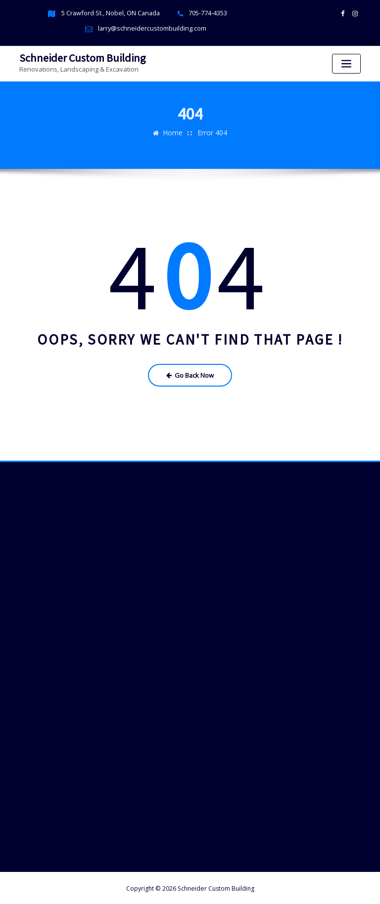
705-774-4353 (207, 13)
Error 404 (211, 124)
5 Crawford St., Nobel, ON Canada (110, 13)
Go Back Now (190, 373)
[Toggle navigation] (346, 63)
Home (174, 124)
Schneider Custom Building (79, 56)
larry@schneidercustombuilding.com (151, 28)
